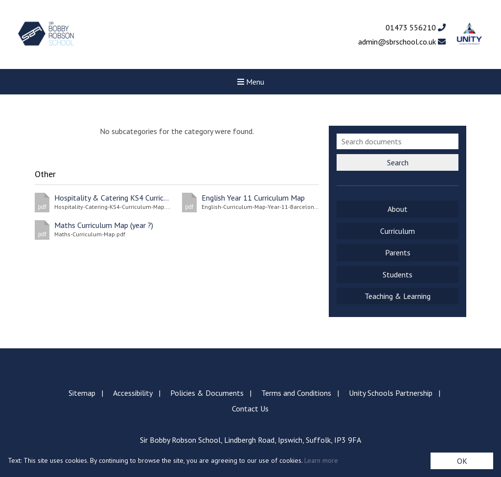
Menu (250, 82)
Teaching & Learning (397, 296)
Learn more (321, 460)
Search (398, 162)
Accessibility (133, 393)
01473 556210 (416, 27)
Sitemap (81, 393)
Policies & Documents (207, 393)
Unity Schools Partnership (391, 393)
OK (462, 461)
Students (397, 274)
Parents (397, 252)
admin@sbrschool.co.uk (402, 41)
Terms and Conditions (296, 393)
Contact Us (250, 408)
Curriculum (397, 231)
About (397, 209)
